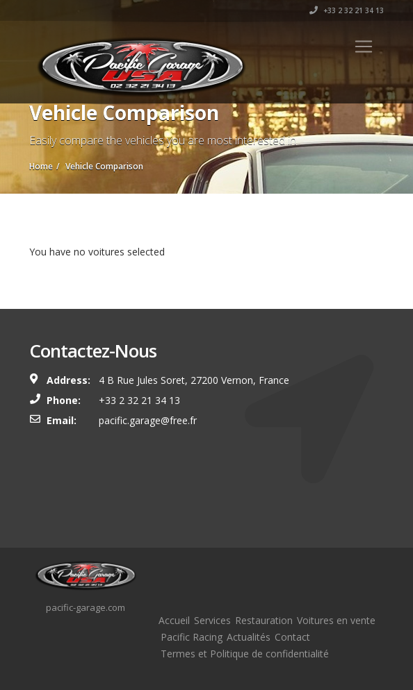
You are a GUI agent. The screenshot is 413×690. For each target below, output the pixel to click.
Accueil (174, 620)
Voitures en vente (336, 620)
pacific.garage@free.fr (148, 420)
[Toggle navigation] (363, 46)
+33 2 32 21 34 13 (346, 10)
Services (212, 620)
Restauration (264, 620)
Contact (292, 636)
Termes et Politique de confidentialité (245, 653)
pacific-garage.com (85, 607)
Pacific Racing (191, 636)
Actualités (248, 636)
